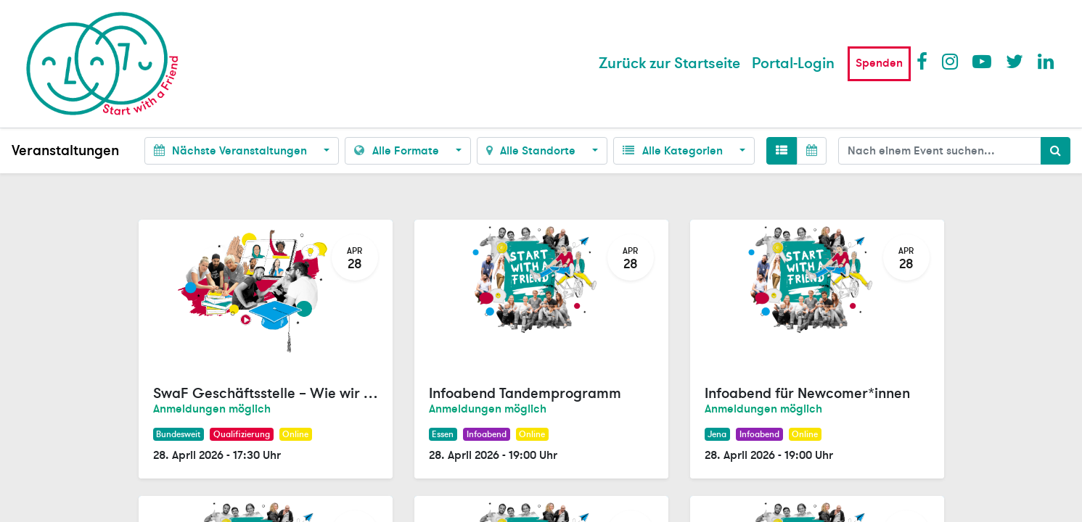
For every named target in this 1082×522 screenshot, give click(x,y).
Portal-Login (793, 63)
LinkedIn (1046, 60)
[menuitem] (669, 63)
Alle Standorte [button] (532, 151)
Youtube (981, 60)
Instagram (950, 60)
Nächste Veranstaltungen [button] (232, 151)
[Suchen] (1055, 151)
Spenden (879, 63)
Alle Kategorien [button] (674, 151)
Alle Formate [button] (397, 151)
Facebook (925, 60)
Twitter (1014, 60)
